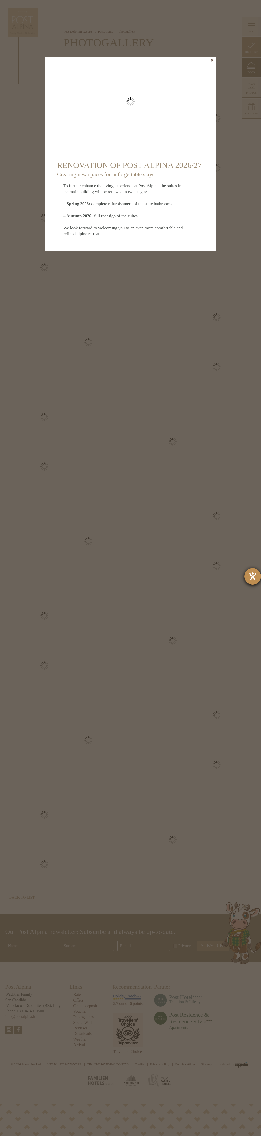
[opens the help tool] (252, 576)
